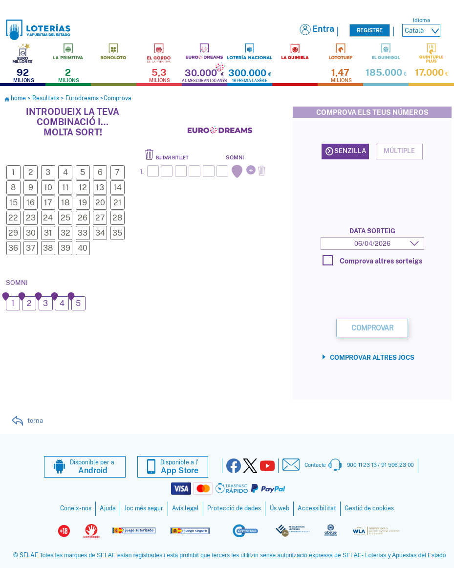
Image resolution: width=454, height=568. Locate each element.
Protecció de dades (234, 507)
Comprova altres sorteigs (372, 260)
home (15, 97)
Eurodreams (82, 97)
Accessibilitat (317, 507)
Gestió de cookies (369, 507)
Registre (370, 30)
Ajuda (108, 507)
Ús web (279, 507)
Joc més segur (143, 507)
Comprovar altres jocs (372, 361)
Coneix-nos (75, 507)
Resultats (45, 97)
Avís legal (185, 507)
